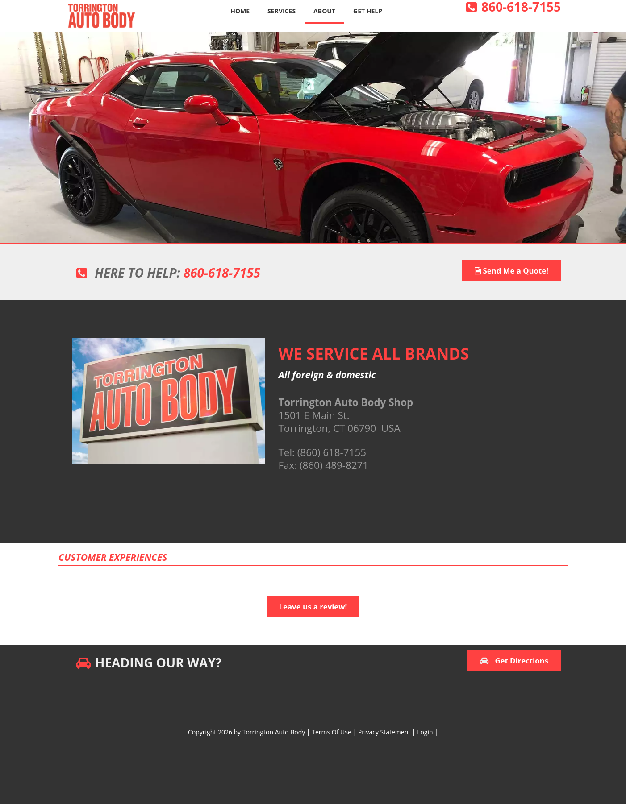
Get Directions (514, 660)
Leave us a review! (313, 606)
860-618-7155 (222, 272)
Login (425, 732)
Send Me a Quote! (511, 270)
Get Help (367, 11)
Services (281, 11)
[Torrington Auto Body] (101, 15)
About (324, 11)
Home (240, 11)
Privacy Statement (384, 732)
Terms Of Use (331, 732)
